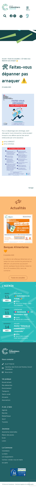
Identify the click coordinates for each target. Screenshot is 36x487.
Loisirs (4, 441)
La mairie (4, 454)
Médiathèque (6, 416)
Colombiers (6, 451)
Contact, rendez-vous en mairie (12, 460)
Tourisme (5, 422)
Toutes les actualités (14, 59)
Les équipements (7, 457)
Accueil (4, 59)
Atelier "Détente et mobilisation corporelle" (22, 328)
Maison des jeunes (8, 435)
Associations (6, 400)
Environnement (6, 388)
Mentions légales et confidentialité (24, 484)
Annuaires (5, 397)
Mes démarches (7, 385)
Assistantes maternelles (9, 432)
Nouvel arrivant (7, 382)
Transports (5, 391)
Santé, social (6, 394)
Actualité (5, 463)
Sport (4, 419)
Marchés (4, 413)
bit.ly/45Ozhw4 (9, 144)
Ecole (4, 438)
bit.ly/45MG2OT (9, 141)
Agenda (4, 410)
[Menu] (27, 8)
